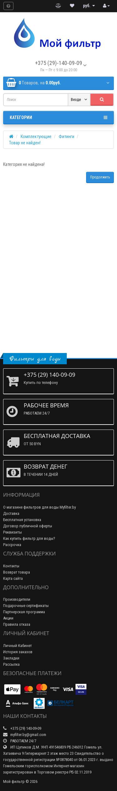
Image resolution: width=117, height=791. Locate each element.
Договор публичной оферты (27, 526)
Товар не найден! (25, 142)
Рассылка (11, 664)
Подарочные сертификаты (26, 605)
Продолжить (100, 177)
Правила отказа (16, 624)
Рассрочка (12, 544)
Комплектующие (36, 136)
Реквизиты (12, 532)
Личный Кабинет (17, 645)
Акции (8, 618)
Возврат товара (16, 572)
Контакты (11, 566)
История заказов (17, 651)
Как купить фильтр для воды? (29, 538)
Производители (16, 599)
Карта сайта (13, 578)
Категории (58, 117)
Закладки (11, 658)
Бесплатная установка (22, 519)
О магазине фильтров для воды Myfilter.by (39, 507)
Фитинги (66, 136)
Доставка (11, 513)
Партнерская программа (24, 611)
